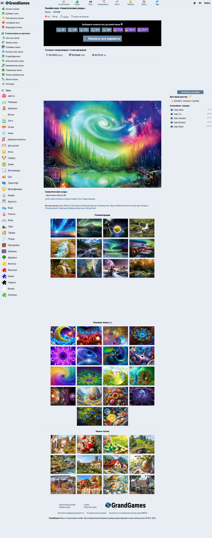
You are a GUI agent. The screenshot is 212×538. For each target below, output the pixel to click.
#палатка (60, 199)
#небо (47, 199)
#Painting (101, 205)
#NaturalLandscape (89, 205)
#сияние (73, 199)
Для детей (10, 145)
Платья (8, 214)
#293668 (75, 55)
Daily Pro (176, 114)
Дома (8, 164)
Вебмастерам (64, 524)
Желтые (9, 263)
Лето (7, 121)
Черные (9, 282)
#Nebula (71, 208)
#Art (107, 205)
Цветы (8, 96)
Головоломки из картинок (15, 33)
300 (95, 29)
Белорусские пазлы (12, 52)
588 (106, 29)
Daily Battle (177, 110)
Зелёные (9, 295)
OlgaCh (66, 17)
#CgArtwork (63, 208)
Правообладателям (67, 522)
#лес (80, 199)
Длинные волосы (14, 139)
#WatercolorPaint (123, 205)
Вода (7, 208)
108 (72, 29)
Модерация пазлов (12, 27)
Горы (7, 226)
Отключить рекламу (190, 92)
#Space (113, 205)
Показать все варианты (102, 39)
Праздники (10, 245)
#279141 (98, 55)
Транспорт (10, 183)
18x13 (130, 29)
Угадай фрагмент (11, 56)
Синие (8, 276)
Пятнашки (8, 84)
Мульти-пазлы (10, 79)
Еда (7, 176)
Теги (6, 90)
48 (61, 29)
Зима (7, 133)
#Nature (67, 205)
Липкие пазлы (10, 42)
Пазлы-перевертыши (13, 75)
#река (53, 199)
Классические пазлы (13, 61)
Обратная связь (90, 524)
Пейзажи (9, 102)
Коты (7, 152)
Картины (9, 251)
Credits (86, 522)
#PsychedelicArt (51, 208)
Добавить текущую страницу (185, 101)
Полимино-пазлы (11, 47)
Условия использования (96, 530)
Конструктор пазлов (13, 18)
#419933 (52, 55)
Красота (9, 201)
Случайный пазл (10, 22)
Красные (9, 270)
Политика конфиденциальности (71, 530)
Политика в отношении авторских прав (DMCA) (128, 530)
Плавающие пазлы (12, 70)
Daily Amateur (178, 122)
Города (8, 232)
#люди (67, 199)
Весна (8, 114)
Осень (8, 127)
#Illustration (80, 208)
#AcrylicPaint (90, 208)
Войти (207, 3)
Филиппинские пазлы (13, 65)
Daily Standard (178, 118)
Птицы (8, 239)
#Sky (72, 205)
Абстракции (11, 170)
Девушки (9, 108)
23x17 (143, 29)
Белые (8, 288)
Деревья (9, 257)
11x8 (118, 29)
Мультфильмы (12, 189)
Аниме (8, 195)
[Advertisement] (102, 80)
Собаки (8, 158)
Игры (7, 220)
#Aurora (78, 205)
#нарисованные (88, 199)
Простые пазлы (10, 38)
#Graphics (144, 205)
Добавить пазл (10, 13)
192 (84, 29)
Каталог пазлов (10, 9)
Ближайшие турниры (180, 105)
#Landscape (135, 205)
